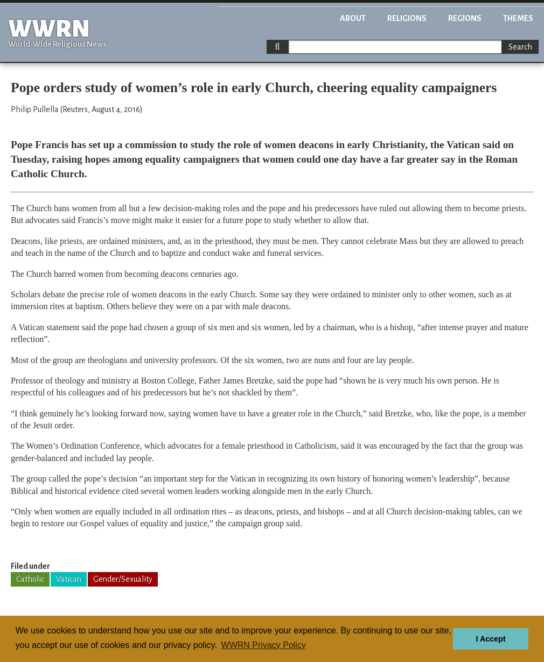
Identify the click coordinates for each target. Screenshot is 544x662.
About (353, 18)
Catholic (30, 579)
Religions (407, 18)
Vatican (68, 579)
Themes (518, 18)
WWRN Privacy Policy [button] (263, 645)
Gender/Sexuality (122, 579)
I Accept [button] (490, 639)
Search (520, 47)
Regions (465, 18)
